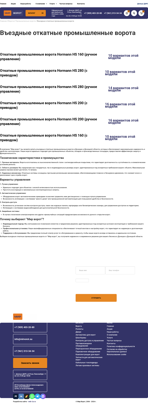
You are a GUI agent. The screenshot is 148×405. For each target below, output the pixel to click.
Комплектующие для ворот (88, 354)
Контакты (81, 4)
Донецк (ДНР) (142, 4)
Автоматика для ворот (86, 335)
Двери (78, 332)
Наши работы (25, 4)
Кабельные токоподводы (87, 362)
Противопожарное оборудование (84, 344)
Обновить (80, 278)
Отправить (96, 298)
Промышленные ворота (25, 21)
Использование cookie (116, 354)
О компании (40, 4)
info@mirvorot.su (23, 339)
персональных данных (84, 290)
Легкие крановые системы (87, 365)
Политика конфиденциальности (121, 346)
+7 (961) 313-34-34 (24, 351)
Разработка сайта (20, 401)
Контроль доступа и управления (90, 340)
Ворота (11, 21)
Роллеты (79, 329)
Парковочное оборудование (88, 351)
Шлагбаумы (81, 338)
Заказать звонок (30, 363)
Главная (3, 4)
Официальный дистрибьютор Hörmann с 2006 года (58, 13)
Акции (13, 4)
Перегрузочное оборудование (89, 349)
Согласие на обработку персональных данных (117, 350)
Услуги (52, 4)
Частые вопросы (65, 4)
